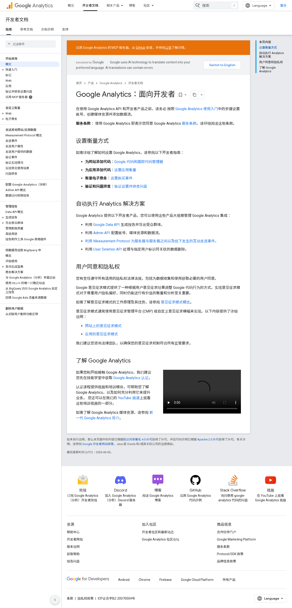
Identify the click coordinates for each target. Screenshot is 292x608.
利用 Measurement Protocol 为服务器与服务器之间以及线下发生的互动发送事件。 (152, 241)
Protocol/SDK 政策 (230, 554)
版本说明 (73, 546)
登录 (283, 5)
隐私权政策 (86, 598)
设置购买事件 (122, 178)
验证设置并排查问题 (130, 186)
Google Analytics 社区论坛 (160, 539)
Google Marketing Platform (236, 539)
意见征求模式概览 (175, 302)
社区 (146, 5)
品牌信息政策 (226, 561)
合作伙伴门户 (226, 532)
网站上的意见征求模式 (103, 326)
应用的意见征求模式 (101, 334)
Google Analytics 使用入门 (196, 109)
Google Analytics (111, 83)
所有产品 (229, 580)
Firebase (165, 580)
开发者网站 (75, 539)
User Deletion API (107, 249)
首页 (79, 83)
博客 (132, 5)
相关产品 (113, 5)
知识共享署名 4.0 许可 (137, 439)
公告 (168, 47)
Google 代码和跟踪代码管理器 (138, 162)
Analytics (34, 6)
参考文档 (26, 29)
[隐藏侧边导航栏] (55, 599)
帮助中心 (73, 532)
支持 (65, 29)
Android (124, 580)
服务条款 (189, 123)
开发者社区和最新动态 (158, 532)
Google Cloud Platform (197, 580)
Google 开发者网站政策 (98, 444)
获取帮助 (73, 554)
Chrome (144, 580)
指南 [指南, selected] (8, 29)
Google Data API (106, 225)
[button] (30, 69)
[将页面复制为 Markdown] (194, 95)
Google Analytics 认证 (131, 378)
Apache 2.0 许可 (208, 439)
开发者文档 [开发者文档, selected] (90, 5)
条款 (70, 598)
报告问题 (73, 561)
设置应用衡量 (125, 170)
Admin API (101, 233)
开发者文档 (16, 20)
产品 (91, 83)
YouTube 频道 (129, 398)
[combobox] (216, 5)
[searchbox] (30, 44)
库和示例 (47, 29)
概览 (71, 5)
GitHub (140, 47)
